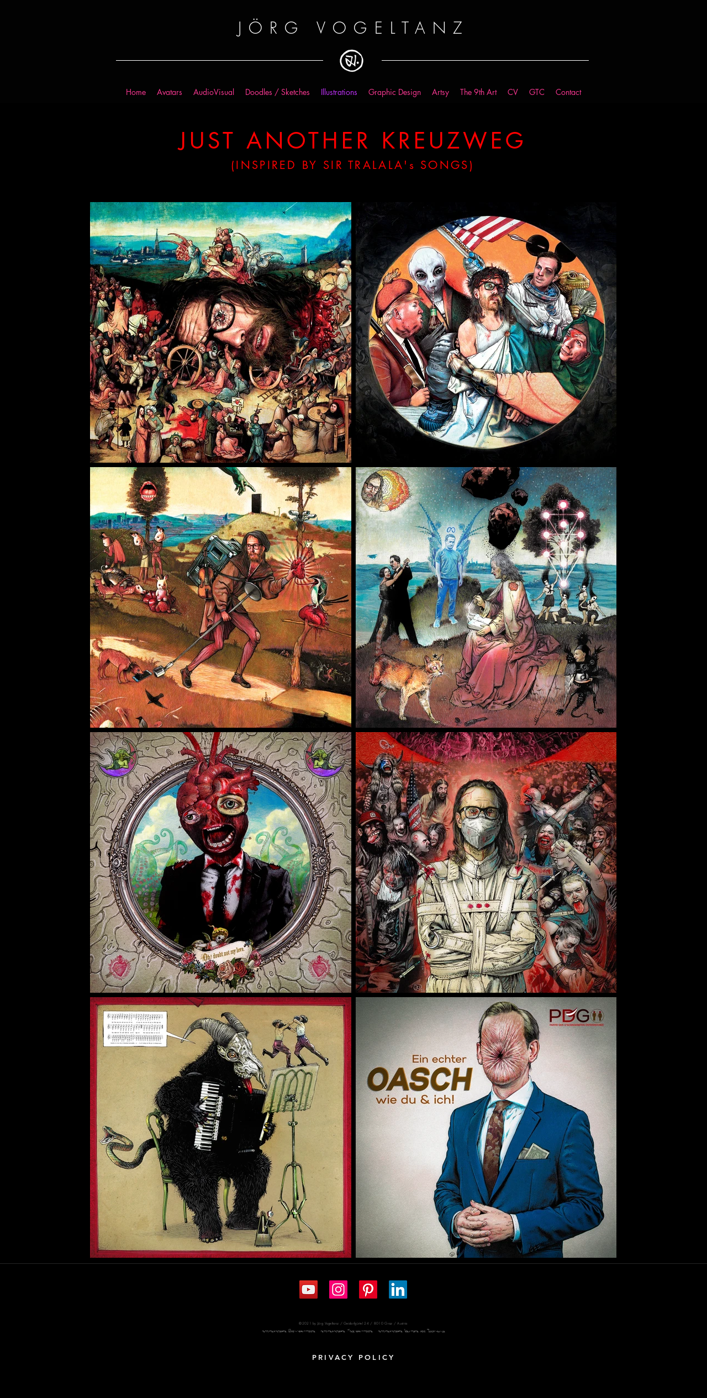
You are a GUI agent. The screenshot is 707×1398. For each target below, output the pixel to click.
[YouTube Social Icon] (308, 1289)
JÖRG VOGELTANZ (353, 28)
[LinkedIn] (398, 1289)
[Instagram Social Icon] (338, 1289)
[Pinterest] (368, 1289)
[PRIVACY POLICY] (353, 1357)
